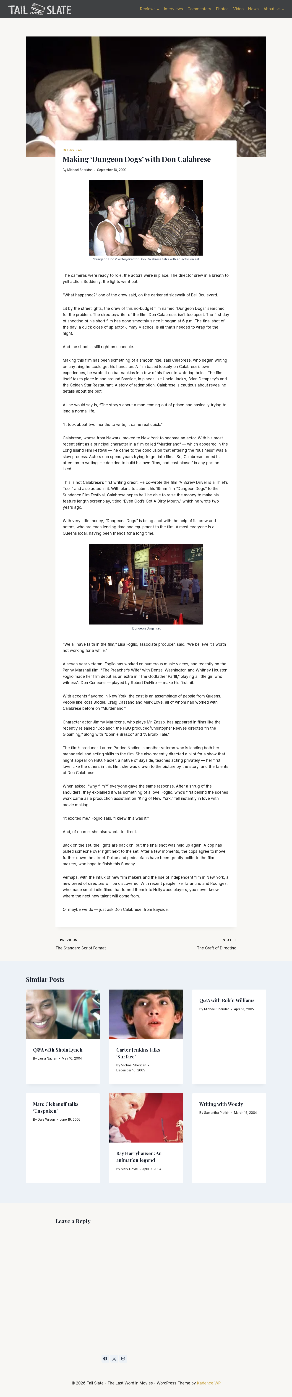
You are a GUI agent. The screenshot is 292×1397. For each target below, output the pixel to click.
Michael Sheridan (80, 170)
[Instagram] (123, 1359)
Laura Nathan (47, 1058)
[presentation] (63, 1014)
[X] (114, 1359)
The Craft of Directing (193, 943)
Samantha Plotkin (216, 1112)
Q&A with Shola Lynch (58, 1050)
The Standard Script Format (98, 943)
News (253, 9)
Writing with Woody (221, 1104)
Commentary (199, 9)
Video (238, 9)
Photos (222, 9)
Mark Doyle (129, 1169)
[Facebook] (105, 1359)
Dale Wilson (46, 1119)
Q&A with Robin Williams (227, 1000)
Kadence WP (209, 1383)
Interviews (173, 9)
